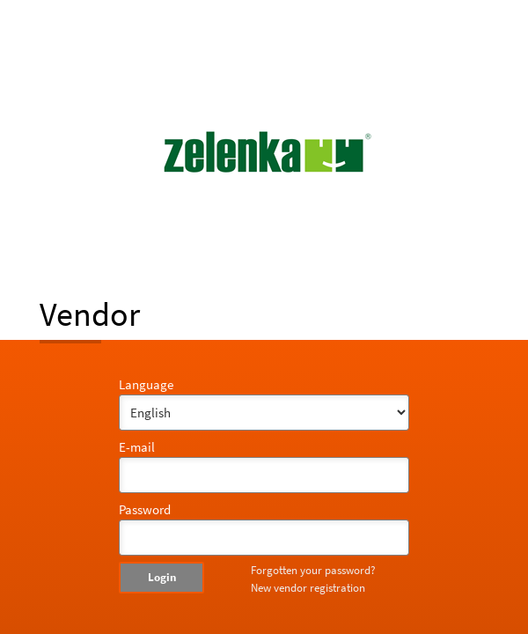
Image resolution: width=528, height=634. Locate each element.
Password (145, 509)
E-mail (137, 447)
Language (146, 384)
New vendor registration (308, 587)
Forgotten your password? (313, 570)
